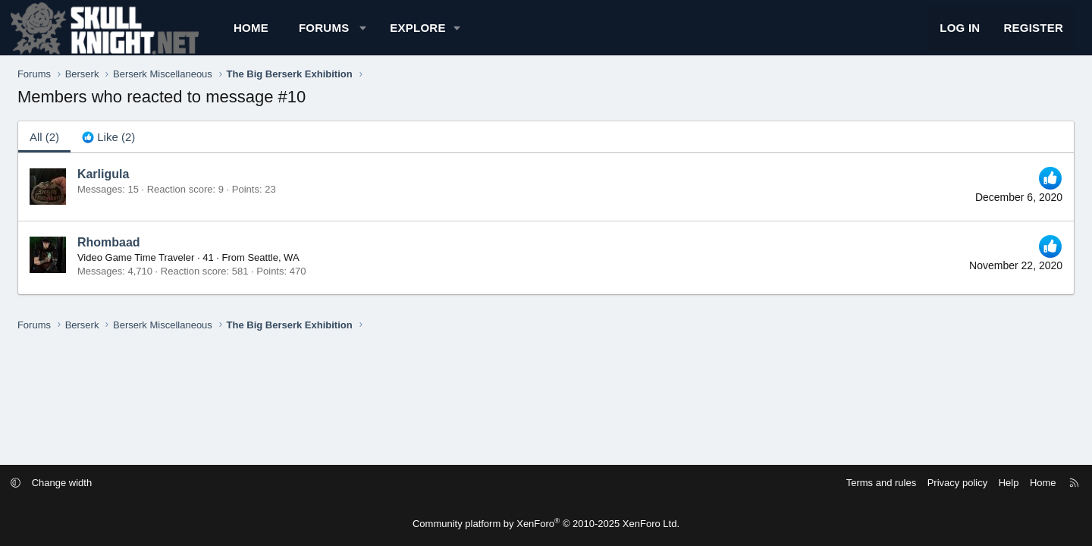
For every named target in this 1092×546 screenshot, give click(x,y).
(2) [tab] (91, 149)
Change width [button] (123, 482)
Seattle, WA (321, 271)
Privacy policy (897, 482)
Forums (371, 34)
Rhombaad (155, 255)
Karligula (150, 187)
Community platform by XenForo (546, 523)
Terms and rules (820, 482)
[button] (410, 34)
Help (948, 482)
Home (298, 34)
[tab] (155, 149)
